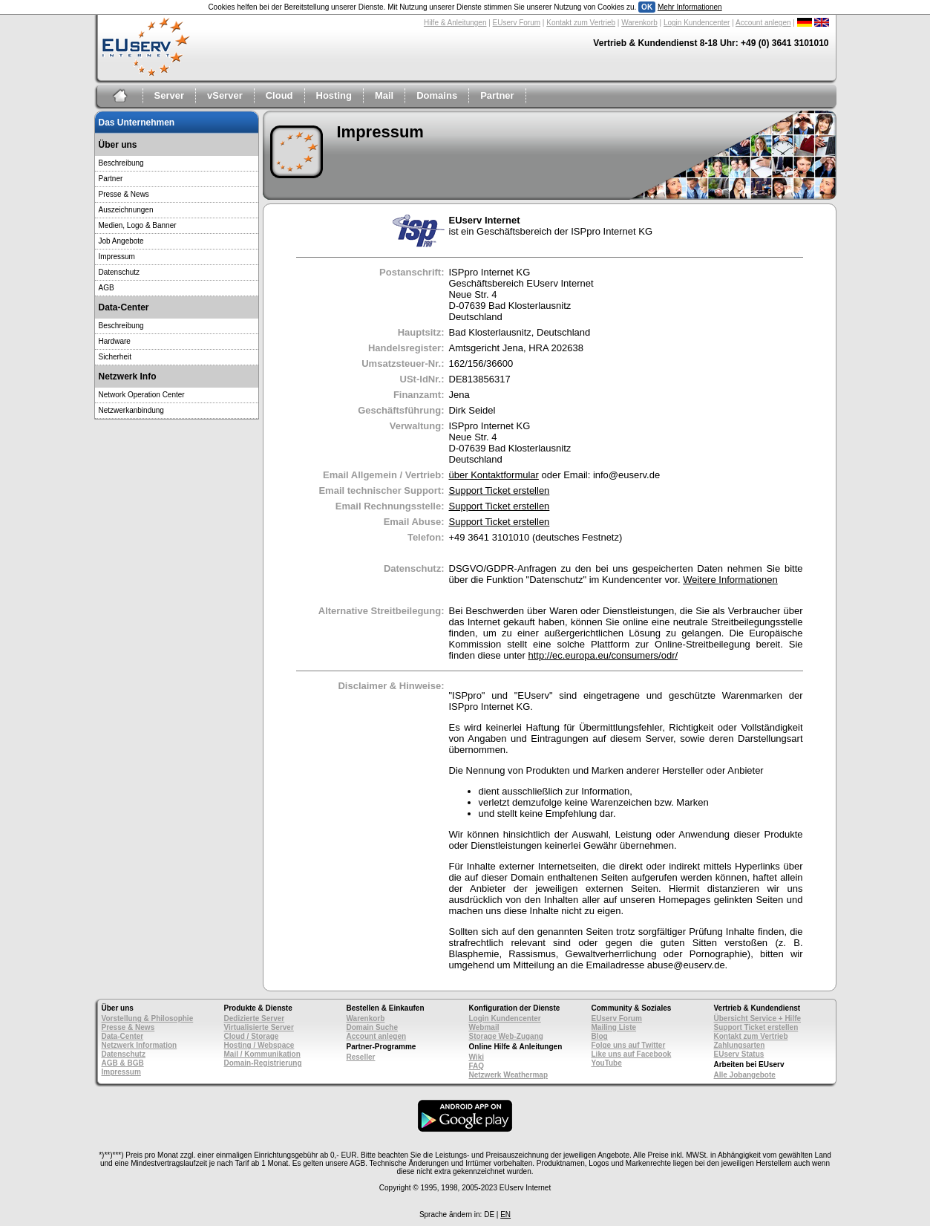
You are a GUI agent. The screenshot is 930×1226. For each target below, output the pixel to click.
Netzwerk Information (139, 1045)
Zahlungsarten (739, 1045)
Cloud (279, 95)
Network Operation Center (142, 395)
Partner (497, 95)
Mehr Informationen (690, 7)
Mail (384, 95)
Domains (436, 95)
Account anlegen (763, 23)
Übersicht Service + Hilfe (758, 1018)
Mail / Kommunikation (262, 1054)
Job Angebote (121, 241)
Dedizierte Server (254, 1018)
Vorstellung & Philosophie (148, 1018)
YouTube (607, 1063)
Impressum (117, 256)
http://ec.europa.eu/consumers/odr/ (603, 655)
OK (646, 7)
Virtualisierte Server (259, 1027)
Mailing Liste (614, 1027)
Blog (600, 1036)
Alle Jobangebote (745, 1075)
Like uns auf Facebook (632, 1054)
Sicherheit (115, 357)
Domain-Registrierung (263, 1063)
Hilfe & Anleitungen (455, 23)
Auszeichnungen (126, 210)
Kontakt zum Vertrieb (580, 23)
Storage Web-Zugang (506, 1036)
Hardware (115, 341)
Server (169, 95)
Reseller (361, 1057)
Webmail (484, 1027)
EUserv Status (739, 1054)
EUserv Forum (516, 23)
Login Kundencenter (697, 23)
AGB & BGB (123, 1063)
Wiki (476, 1057)
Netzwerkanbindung (131, 410)
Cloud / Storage (251, 1036)
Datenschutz (119, 272)
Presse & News (124, 194)
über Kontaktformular (494, 474)
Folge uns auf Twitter (629, 1045)
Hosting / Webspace (259, 1045)
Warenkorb (639, 23)
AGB (106, 288)
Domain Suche (372, 1027)
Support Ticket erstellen (499, 490)
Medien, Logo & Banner (138, 225)
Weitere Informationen (730, 579)
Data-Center (123, 1036)
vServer (225, 95)
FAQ (477, 1066)
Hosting (334, 95)
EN (505, 1214)
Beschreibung (121, 163)
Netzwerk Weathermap (508, 1075)
